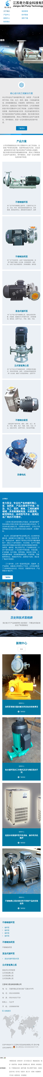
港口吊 (28, 1071)
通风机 (33, 1064)
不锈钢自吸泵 (21, 420)
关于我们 (6, 11)
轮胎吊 (23, 1071)
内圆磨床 (38, 1071)
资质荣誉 (25, 11)
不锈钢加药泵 (21, 256)
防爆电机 (21, 475)
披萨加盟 (23, 1068)
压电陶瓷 (23, 1075)
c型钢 (32, 1071)
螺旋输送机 (36, 1061)
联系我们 (6, 22)
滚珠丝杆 (20, 1061)
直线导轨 (14, 1064)
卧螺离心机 (26, 1064)
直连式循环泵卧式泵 (12, 959)
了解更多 (21, 128)
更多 (21, 649)
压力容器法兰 (28, 1061)
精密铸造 (17, 1075)
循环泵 (7, 927)
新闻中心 (6, 18)
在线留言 (7, 1011)
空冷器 (11, 1075)
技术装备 (25, 15)
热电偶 (20, 1064)
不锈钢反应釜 (15, 1068)
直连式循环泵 (21, 311)
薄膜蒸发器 (12, 1061)
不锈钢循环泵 (21, 202)
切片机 (18, 1071)
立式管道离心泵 (21, 365)
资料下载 (25, 18)
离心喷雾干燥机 (32, 1068)
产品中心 (6, 15)
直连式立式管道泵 (8, 970)
